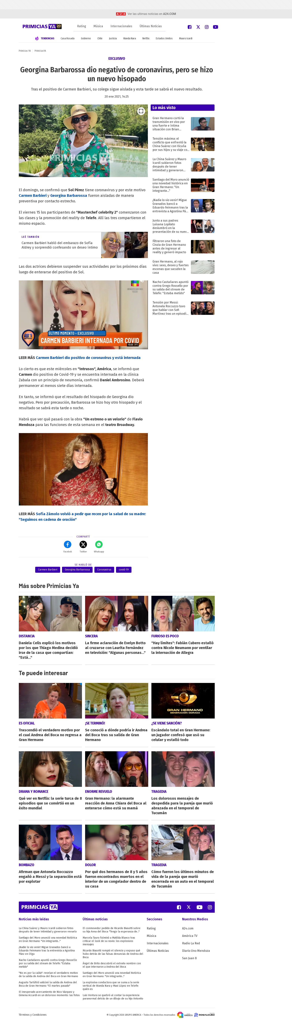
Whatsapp (99, 547)
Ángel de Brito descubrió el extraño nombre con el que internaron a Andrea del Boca (112, 962)
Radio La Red (191, 940)
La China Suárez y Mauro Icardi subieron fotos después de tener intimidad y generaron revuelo (48, 927)
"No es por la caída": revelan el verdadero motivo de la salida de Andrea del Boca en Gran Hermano (48, 972)
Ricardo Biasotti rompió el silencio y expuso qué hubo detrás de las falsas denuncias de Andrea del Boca (113, 951)
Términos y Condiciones (33, 1012)
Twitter (83, 547)
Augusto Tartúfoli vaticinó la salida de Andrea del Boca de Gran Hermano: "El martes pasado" (48, 981)
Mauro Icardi (185, 38)
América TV (189, 933)
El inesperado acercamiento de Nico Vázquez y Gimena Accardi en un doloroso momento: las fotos (49, 991)
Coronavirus (104, 569)
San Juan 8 (189, 955)
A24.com (187, 926)
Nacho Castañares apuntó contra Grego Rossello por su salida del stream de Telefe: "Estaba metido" (48, 961)
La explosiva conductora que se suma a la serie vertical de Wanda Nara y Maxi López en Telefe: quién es (111, 983)
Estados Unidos (164, 38)
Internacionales (121, 26)
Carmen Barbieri (47, 569)
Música (98, 26)
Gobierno (86, 38)
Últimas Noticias (151, 26)
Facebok (68, 547)
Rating (81, 26)
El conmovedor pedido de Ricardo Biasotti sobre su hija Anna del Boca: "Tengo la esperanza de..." (111, 927)
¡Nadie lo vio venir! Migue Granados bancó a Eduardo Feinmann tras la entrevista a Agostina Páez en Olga (47, 948)
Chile (99, 38)
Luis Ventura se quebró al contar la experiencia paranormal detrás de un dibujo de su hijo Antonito (113, 994)
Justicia (113, 38)
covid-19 (124, 569)
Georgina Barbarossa (77, 569)
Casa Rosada (67, 38)
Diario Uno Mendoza (196, 948)
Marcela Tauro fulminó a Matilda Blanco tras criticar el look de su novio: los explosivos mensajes (109, 938)
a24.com (169, 14)
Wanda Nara (129, 38)
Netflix (145, 38)
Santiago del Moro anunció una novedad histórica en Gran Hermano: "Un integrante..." (48, 937)
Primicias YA (25, 51)
